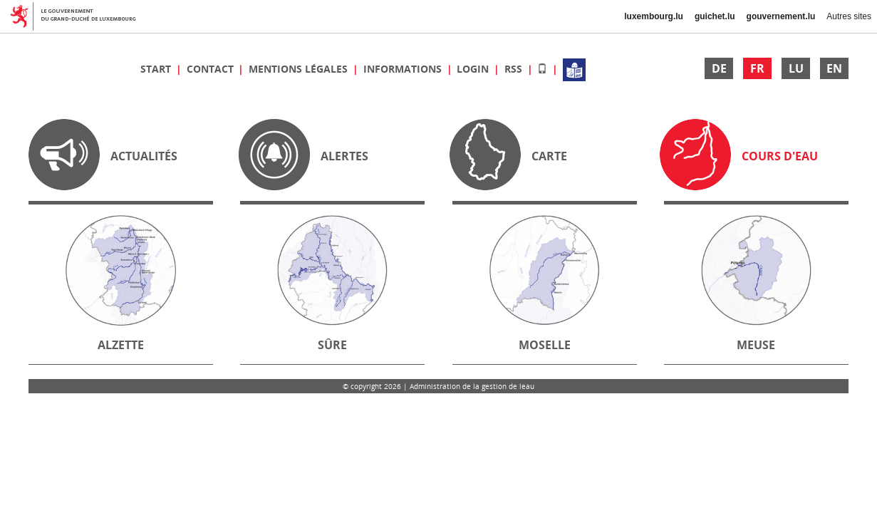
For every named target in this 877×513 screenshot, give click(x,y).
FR (757, 68)
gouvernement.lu (781, 16)
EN (834, 68)
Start (157, 69)
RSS (514, 69)
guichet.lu (715, 16)
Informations (404, 69)
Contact (212, 69)
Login (474, 69)
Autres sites (848, 16)
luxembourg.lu (653, 16)
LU (796, 68)
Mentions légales (300, 69)
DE (719, 68)
